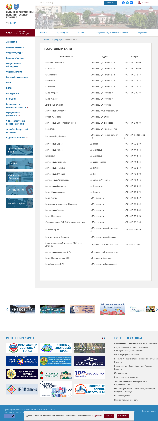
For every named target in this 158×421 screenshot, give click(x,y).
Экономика (13, 42)
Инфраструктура (15, 53)
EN (11, 23)
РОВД (9, 88)
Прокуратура (12, 93)
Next (156, 309)
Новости (44, 33)
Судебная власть (14, 72)
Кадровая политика (17, 138)
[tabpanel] (55, 371)
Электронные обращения (14, 176)
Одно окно (143, 33)
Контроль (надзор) (15, 58)
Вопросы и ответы (16, 203)
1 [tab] (102, 338)
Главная (46, 40)
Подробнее (97, 416)
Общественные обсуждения (13, 65)
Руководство (63, 33)
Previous (7, 309)
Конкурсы (12, 99)
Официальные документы (13, 114)
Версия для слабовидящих (21, 33)
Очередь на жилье (17, 190)
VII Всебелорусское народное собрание (16, 122)
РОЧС (10, 83)
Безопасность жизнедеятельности (17, 105)
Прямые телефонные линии (18, 150)
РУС (7, 23)
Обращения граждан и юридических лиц (111, 33)
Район (81, 33)
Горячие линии (149, 411)
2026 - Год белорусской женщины (17, 130)
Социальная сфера (16, 47)
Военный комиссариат (17, 77)
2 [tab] (104, 338)
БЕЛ (14, 23)
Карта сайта (145, 2)
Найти (110, 3)
